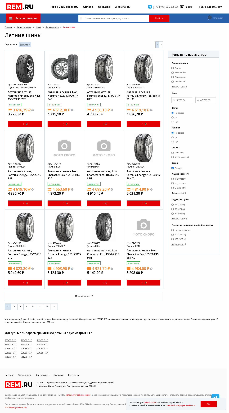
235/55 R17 (42, 353)
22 (46, 306)
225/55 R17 (26, 348)
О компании (122, 7)
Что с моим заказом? (64, 7)
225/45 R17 (42, 344)
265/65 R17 (26, 357)
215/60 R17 (10, 344)
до (198, 100)
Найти (159, 18)
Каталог (9, 375)
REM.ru (40, 382)
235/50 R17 (26, 353)
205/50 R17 (10, 340)
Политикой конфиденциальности (180, 405)
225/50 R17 (10, 348)
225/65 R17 (10, 353)
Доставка (104, 7)
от (174, 100)
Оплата (88, 7)
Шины (38, 27)
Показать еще (84, 296)
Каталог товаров (24, 27)
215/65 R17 (26, 344)
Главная (8, 27)
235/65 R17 (10, 357)
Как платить (42, 375)
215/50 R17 (26, 340)
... (39, 306)
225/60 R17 (42, 348)
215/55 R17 (42, 340)
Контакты (73, 375)
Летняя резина (51, 27)
